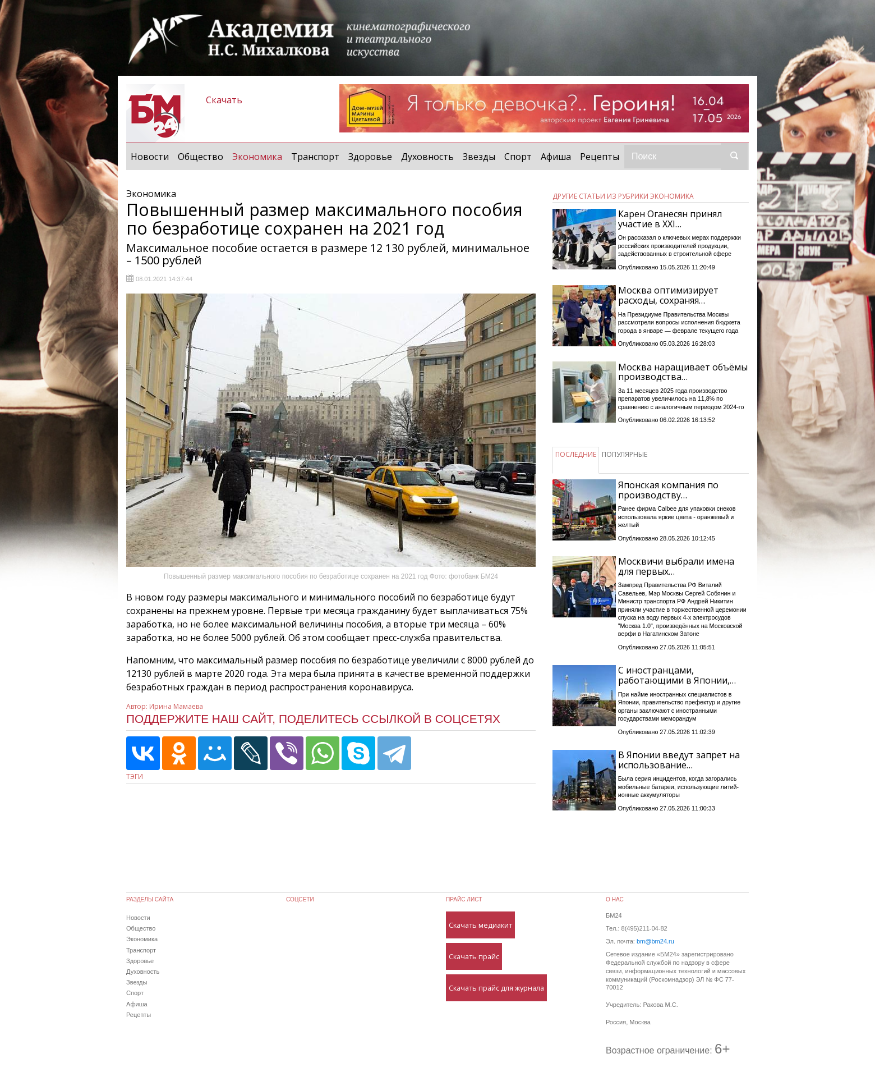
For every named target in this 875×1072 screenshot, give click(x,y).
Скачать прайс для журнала (496, 988)
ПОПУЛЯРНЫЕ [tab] (624, 454)
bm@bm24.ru (655, 941)
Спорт (518, 156)
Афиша (556, 156)
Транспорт (315, 156)
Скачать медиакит (480, 925)
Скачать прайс (474, 956)
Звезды (479, 156)
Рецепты (599, 156)
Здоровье (370, 156)
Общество (200, 156)
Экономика (259, 156)
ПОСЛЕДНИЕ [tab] (575, 454)
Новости (150, 156)
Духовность (427, 156)
